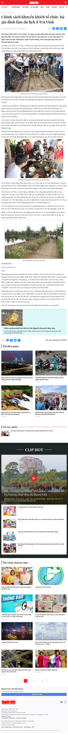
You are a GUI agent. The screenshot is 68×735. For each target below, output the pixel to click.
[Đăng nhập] (66, 2)
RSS (33, 729)
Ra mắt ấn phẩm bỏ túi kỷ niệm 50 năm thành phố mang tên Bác (49, 617)
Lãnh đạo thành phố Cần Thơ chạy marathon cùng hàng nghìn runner (40, 533)
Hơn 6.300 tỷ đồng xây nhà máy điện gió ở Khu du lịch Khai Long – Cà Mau (50, 645)
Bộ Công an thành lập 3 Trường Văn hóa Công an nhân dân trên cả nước (32, 432)
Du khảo (54, 7)
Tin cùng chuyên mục (16, 564)
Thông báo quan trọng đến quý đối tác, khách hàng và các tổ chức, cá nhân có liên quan (15, 617)
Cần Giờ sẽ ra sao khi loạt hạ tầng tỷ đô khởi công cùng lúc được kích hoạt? (15, 672)
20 (42, 683)
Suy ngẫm (25, 7)
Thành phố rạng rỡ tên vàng (10, 644)
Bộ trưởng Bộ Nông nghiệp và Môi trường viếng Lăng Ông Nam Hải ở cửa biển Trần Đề (41, 546)
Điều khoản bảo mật (18, 729)
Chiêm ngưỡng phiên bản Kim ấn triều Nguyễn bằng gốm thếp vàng (30, 329)
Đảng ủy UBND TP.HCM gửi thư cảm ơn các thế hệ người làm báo (16, 589)
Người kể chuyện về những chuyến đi (47, 672)
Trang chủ (4, 12)
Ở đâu (47, 7)
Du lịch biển (34, 7)
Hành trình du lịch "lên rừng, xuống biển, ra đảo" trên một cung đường (16, 415)
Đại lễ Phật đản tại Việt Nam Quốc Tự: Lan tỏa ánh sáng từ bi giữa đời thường (40, 521)
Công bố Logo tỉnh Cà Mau (43, 588)
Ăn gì (42, 7)
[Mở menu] (2, 2)
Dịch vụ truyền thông (6, 729)
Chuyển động (15, 7)
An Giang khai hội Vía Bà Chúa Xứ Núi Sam (31, 508)
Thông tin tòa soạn (6, 718)
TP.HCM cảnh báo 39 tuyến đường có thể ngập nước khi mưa (49, 380)
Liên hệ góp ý (27, 729)
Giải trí (61, 7)
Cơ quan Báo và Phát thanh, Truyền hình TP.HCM (13, 720)
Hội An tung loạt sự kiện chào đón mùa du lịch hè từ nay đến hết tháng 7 (50, 415)
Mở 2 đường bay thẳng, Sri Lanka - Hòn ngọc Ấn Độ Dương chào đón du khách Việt (32, 491)
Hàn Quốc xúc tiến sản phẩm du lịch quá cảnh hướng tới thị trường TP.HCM (15, 380)
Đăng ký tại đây (37, 696)
